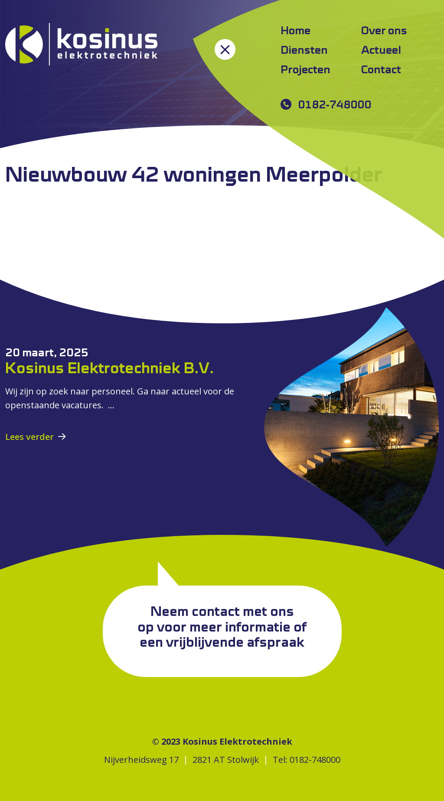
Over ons (384, 31)
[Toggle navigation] (225, 49)
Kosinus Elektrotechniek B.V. (109, 369)
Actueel (381, 51)
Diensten (304, 51)
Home (295, 31)
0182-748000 (334, 105)
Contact (381, 70)
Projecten (305, 70)
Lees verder (29, 437)
